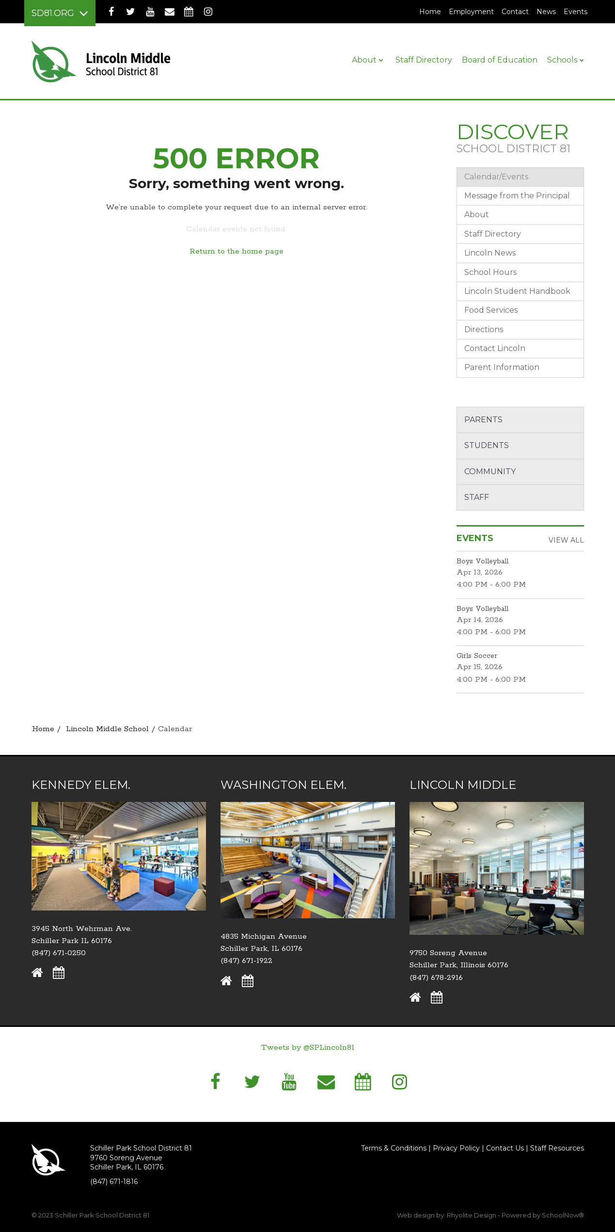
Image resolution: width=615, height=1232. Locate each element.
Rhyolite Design (472, 1215)
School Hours (490, 272)
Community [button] (490, 471)
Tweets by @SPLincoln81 (307, 1047)
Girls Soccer (477, 656)
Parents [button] (483, 419)
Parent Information (501, 367)
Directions (483, 329)
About (476, 214)
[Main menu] (59, 13)
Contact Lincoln (494, 348)
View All (566, 540)
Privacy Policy (456, 1148)
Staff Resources (557, 1148)
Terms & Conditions (393, 1148)
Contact (515, 11)
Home (430, 11)
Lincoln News (490, 252)
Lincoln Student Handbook (517, 291)
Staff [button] (476, 497)
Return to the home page (236, 251)
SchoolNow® (563, 1215)
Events (575, 11)
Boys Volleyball (482, 561)
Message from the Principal (517, 195)
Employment (473, 11)
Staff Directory (492, 234)
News (546, 11)
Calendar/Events (496, 176)
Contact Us (505, 1148)
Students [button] (486, 445)
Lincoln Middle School (107, 729)
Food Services (491, 310)
